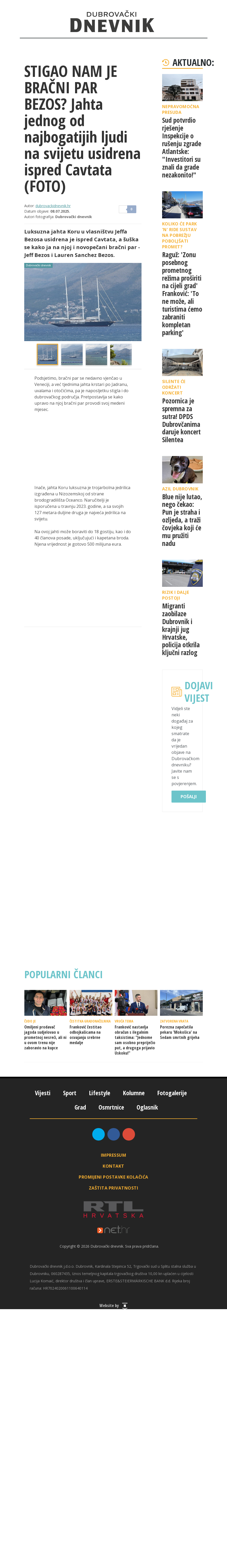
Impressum (113, 1155)
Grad (80, 1107)
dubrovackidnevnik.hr (53, 205)
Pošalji (189, 796)
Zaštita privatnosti (113, 1188)
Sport (69, 1092)
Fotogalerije (172, 1092)
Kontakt (113, 1166)
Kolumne (134, 1092)
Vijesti (43, 1092)
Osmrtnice (111, 1107)
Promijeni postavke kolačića (113, 1177)
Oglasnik (147, 1107)
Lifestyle (99, 1092)
